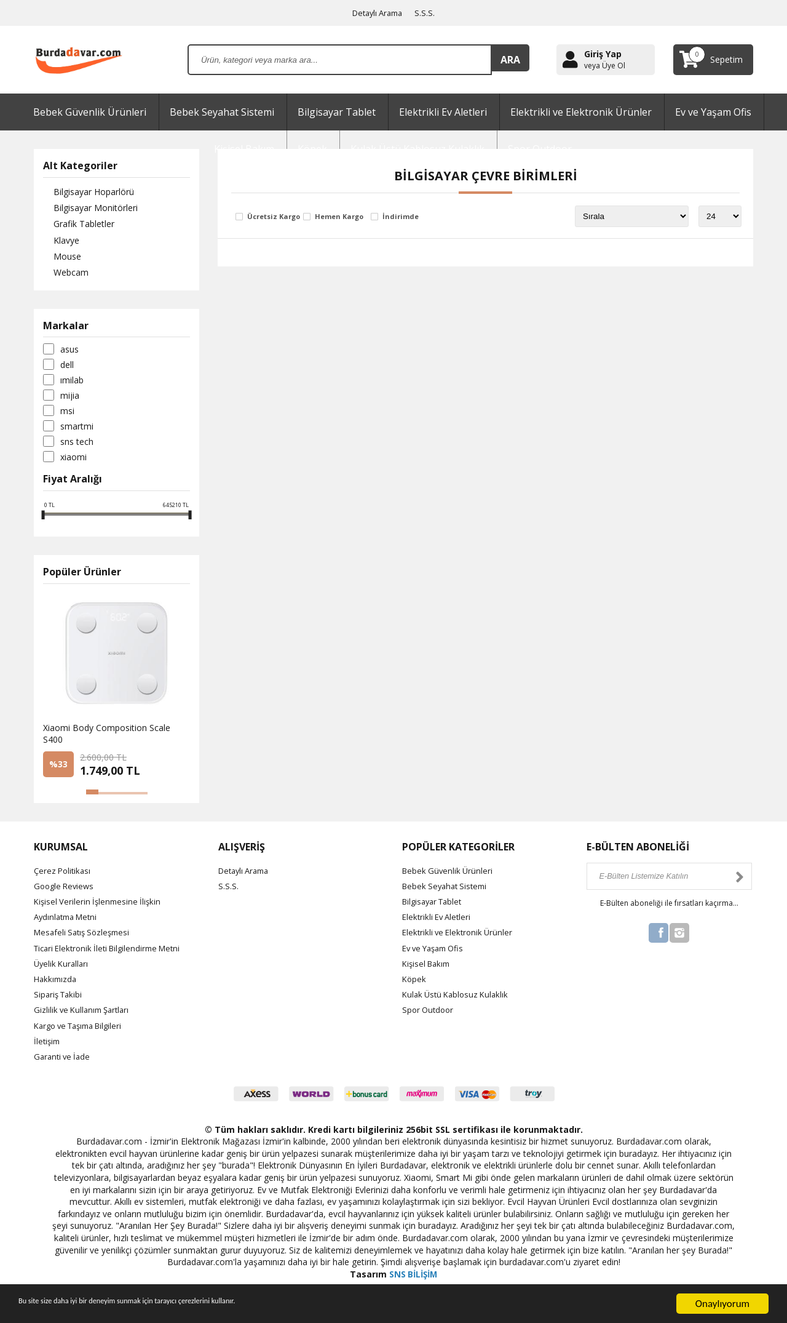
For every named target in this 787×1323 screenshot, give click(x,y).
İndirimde (400, 217)
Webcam (60, 278)
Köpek (414, 985)
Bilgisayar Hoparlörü (83, 192)
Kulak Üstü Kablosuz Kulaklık (458, 1000)
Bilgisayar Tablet (337, 112)
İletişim (48, 1046)
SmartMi (76, 432)
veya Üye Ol (604, 66)
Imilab (72, 385)
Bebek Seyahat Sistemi (222, 112)
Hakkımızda (56, 985)
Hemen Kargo (339, 217)
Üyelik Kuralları (63, 969)
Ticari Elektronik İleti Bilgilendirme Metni (113, 953)
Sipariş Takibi (59, 1000)
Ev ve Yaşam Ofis (713, 112)
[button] (92, 797)
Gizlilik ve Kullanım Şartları (85, 1015)
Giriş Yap (603, 54)
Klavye (56, 244)
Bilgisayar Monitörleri (85, 209)
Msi (67, 416)
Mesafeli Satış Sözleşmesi (85, 938)
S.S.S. (428, 12)
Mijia (69, 401)
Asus (69, 355)
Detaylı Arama (377, 12)
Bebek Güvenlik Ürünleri (89, 112)
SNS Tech (76, 447)
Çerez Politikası (64, 876)
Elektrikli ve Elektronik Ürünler (581, 112)
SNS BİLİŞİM (413, 1280)
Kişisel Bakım (428, 969)
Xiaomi (73, 462)
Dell (67, 370)
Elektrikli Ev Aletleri (443, 112)
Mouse (57, 261)
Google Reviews (66, 892)
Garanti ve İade (64, 1062)
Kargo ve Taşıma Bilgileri (83, 1031)
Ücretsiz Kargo (273, 217)
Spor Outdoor (429, 1015)
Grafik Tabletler (73, 227)
